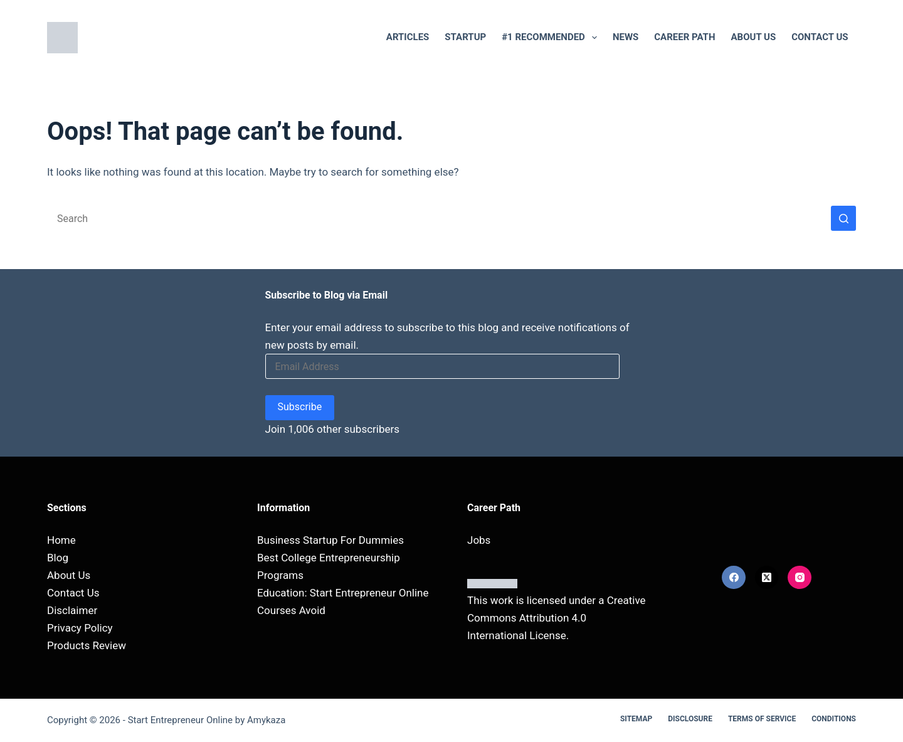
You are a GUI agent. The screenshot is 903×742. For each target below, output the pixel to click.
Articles (408, 37)
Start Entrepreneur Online (180, 720)
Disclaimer (72, 610)
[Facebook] (734, 578)
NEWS (625, 37)
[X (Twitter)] (767, 578)
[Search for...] (439, 218)
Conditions (833, 718)
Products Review (86, 645)
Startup (465, 37)
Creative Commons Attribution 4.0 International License (556, 618)
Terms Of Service (762, 718)
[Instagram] (799, 578)
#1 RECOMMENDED (552, 37)
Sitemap (636, 718)
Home (61, 540)
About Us (753, 37)
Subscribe (300, 407)
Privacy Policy (80, 628)
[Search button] (843, 218)
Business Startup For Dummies (330, 540)
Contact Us (819, 37)
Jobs (478, 540)
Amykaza (266, 720)
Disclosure (690, 718)
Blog (57, 557)
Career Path (684, 37)
